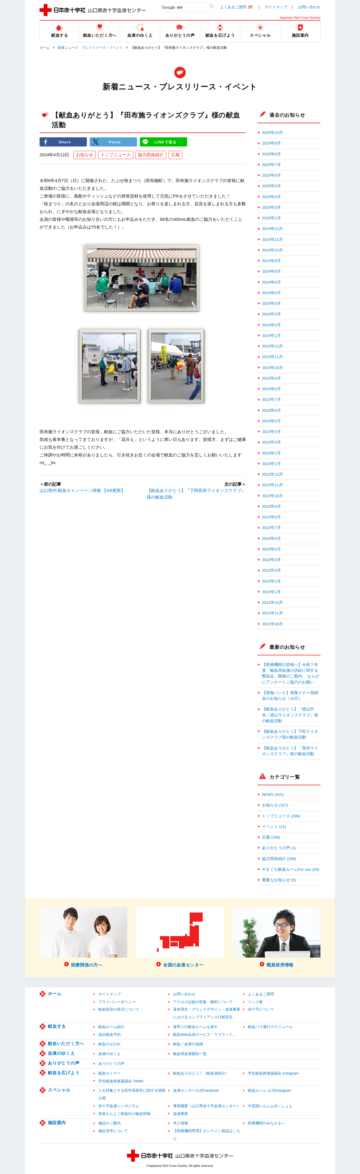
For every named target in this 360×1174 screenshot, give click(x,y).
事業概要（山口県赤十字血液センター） (206, 1106)
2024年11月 (272, 239)
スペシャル (59, 1089)
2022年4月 (271, 560)
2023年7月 (271, 399)
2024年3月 (271, 314)
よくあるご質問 (233, 7)
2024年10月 (272, 250)
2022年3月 (271, 570)
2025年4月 (271, 197)
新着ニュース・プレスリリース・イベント (90, 48)
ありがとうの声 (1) (279, 848)
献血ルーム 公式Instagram (269, 1090)
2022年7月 (271, 528)
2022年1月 (271, 592)
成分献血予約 (109, 1034)
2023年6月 (271, 410)
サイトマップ (276, 7)
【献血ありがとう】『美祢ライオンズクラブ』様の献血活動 (290, 751)
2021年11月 (272, 613)
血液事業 (180, 1114)
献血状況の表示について (118, 1009)
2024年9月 (271, 261)
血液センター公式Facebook (196, 1090)
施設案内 (57, 1122)
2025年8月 (271, 154)
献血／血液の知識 (188, 1044)
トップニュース (116, 155)
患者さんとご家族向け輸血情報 (124, 1114)
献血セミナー (109, 1073)
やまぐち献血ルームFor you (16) (290, 869)
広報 (175, 155)
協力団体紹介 (151, 155)
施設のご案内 (109, 1123)
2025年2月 (271, 218)
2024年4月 (271, 303)
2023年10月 (272, 368)
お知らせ (84, 155)
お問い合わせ (309, 7)
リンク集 (255, 1002)
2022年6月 (271, 538)
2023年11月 (272, 357)
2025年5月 (271, 186)
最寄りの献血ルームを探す (195, 1027)
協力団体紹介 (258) (279, 859)
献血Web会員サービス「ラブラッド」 (204, 1034)
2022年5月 (271, 549)
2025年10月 (272, 132)
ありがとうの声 (63, 1062)
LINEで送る (165, 142)
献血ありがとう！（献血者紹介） (201, 1073)
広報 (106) (271, 837)
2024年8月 (271, 271)
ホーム (45, 48)
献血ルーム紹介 (111, 1027)
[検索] (187, 7)
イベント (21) (274, 827)
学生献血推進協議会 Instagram (273, 1073)
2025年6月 (271, 175)
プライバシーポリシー (117, 1002)
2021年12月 (272, 602)
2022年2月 (271, 581)
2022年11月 (272, 485)
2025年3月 (271, 207)
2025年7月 (271, 165)
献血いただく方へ (66, 1043)
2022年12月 (272, 474)
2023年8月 (271, 389)
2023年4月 (271, 431)
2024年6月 (271, 282)
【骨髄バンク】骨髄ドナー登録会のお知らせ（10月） (290, 696)
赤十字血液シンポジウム (118, 1106)
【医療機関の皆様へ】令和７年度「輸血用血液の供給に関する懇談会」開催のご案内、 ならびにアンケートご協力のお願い (290, 673)
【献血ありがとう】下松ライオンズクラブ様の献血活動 (290, 734)
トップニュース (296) (281, 816)
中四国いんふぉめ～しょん (270, 1106)
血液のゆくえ (61, 1053)
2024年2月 (271, 325)
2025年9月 (271, 143)
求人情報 (180, 1123)
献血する (57, 1026)
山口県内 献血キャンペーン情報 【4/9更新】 (82, 490)
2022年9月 (271, 506)
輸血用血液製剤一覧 (190, 1054)
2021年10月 (272, 624)
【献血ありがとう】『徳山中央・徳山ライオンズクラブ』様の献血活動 (290, 715)
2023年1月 (271, 464)
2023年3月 (271, 442)
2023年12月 (272, 346)
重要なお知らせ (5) (279, 880)
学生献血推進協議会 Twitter (121, 1081)
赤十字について (261, 1009)
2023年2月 (271, 453)
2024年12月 (272, 228)
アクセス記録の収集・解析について (203, 1002)
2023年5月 (271, 421)
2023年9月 (271, 378)
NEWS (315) (273, 794)
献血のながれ (109, 1044)
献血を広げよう (63, 1072)
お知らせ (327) (275, 805)
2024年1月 (271, 335)
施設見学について (113, 1131)
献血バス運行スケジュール (270, 1027)
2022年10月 (272, 496)
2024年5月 (271, 293)
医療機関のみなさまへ (266, 1123)
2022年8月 (271, 517)
